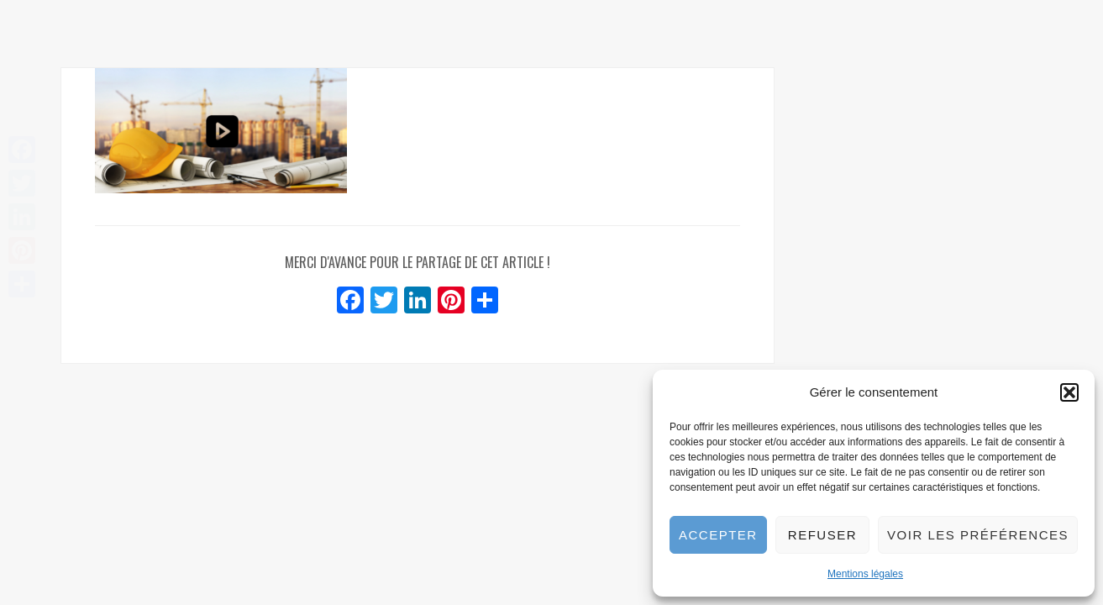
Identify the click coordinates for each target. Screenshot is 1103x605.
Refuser (822, 535)
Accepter (718, 535)
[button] (1069, 392)
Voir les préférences (978, 535)
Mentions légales (865, 574)
